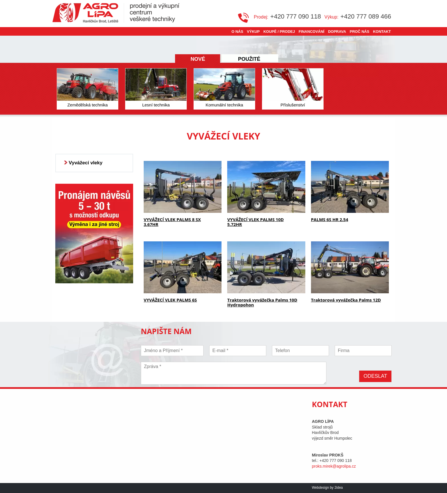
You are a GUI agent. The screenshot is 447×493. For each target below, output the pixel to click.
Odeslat (375, 376)
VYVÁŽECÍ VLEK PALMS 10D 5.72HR (255, 222)
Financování (311, 32)
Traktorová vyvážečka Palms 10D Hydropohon (262, 302)
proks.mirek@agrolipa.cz (334, 466)
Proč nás (359, 32)
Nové (197, 59)
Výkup (253, 32)
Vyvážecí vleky (85, 162)
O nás (237, 32)
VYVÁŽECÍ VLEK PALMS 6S (170, 300)
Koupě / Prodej (279, 32)
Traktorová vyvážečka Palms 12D (346, 300)
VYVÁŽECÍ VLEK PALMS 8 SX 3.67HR (172, 222)
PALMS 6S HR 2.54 (329, 219)
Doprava (337, 32)
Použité (249, 59)
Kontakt (382, 32)
